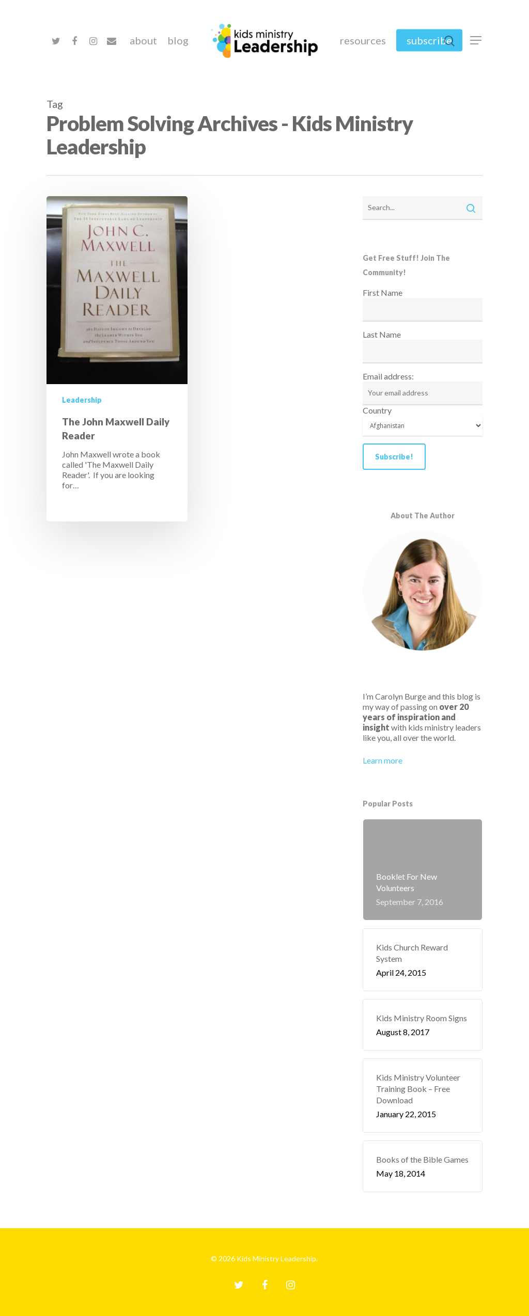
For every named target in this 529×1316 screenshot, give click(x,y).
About (143, 40)
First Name (382, 292)
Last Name (382, 334)
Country (377, 410)
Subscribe (429, 40)
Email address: (388, 376)
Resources (363, 40)
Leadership (82, 399)
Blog (178, 40)
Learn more (382, 760)
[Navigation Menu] (476, 40)
